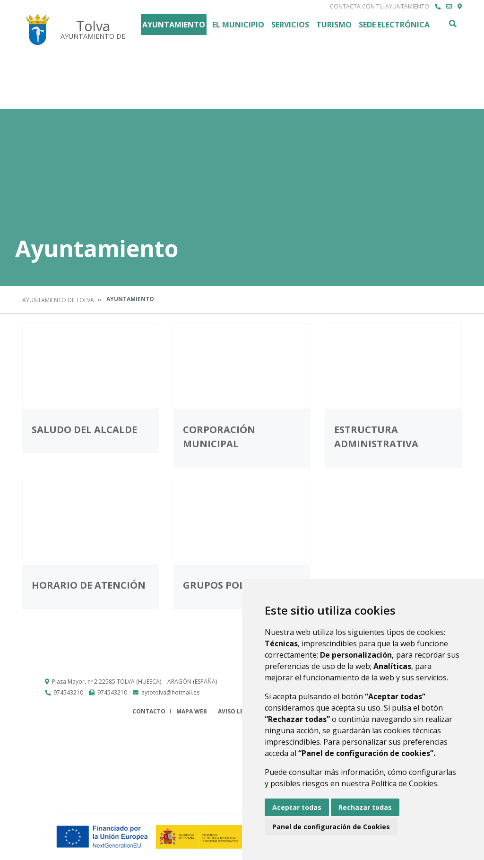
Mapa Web (191, 711)
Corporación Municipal (219, 436)
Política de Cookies (404, 783)
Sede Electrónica (394, 24)
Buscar (452, 23)
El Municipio (238, 24)
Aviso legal (236, 711)
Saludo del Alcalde (84, 429)
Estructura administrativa (376, 436)
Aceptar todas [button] (296, 807)
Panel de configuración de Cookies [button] (331, 826)
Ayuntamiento (173, 24)
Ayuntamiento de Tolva (58, 300)
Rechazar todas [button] (365, 807)
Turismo (334, 24)
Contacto (148, 711)
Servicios (290, 24)
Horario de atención (89, 585)
